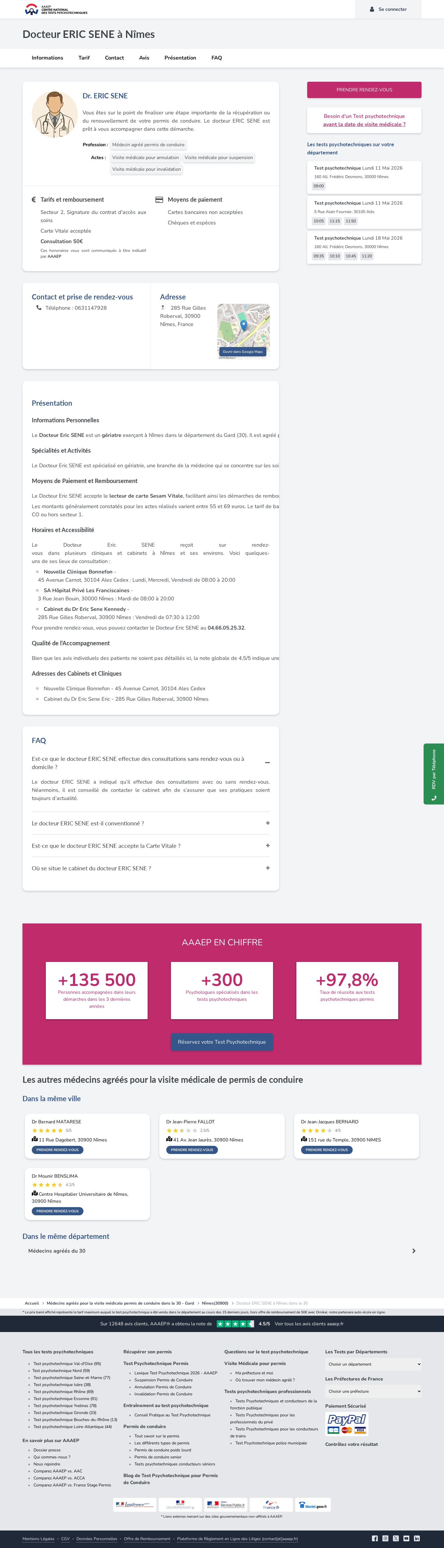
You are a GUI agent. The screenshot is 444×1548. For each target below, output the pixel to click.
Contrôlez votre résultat (351, 1444)
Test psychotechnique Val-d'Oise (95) (67, 1363)
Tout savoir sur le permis (156, 1436)
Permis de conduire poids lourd (162, 1450)
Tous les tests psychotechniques (57, 1352)
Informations (47, 57)
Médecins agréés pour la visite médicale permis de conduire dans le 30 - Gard (120, 1303)
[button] (243, 326)
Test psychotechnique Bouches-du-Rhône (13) (75, 1420)
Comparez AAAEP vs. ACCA (59, 1478)
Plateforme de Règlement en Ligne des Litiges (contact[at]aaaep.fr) (237, 1539)
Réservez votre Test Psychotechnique (222, 1041)
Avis (144, 57)
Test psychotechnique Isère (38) (62, 1384)
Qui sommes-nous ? (52, 1457)
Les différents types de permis (162, 1443)
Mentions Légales (38, 1539)
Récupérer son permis (147, 1352)
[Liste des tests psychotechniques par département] (373, 1364)
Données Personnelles (96, 1539)
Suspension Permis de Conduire (163, 1380)
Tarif (84, 57)
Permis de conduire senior (157, 1457)
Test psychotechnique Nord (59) (61, 1370)
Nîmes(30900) (215, 1303)
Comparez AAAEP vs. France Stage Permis (72, 1485)
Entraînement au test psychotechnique (166, 1405)
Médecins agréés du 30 (56, 1250)
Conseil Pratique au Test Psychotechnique (172, 1415)
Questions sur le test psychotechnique (266, 1352)
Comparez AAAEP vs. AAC (58, 1471)
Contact (114, 57)
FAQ (216, 57)
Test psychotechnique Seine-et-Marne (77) (72, 1377)
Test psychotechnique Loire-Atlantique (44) (73, 1427)
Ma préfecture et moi (254, 1373)
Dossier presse (47, 1450)
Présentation (180, 57)
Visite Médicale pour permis (255, 1363)
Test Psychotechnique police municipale (271, 1443)
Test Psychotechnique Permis (155, 1363)
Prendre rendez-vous (364, 90)
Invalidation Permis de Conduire (163, 1394)
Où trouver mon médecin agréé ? (265, 1380)
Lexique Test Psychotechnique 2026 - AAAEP (175, 1373)
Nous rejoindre (47, 1464)
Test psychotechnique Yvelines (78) (65, 1405)
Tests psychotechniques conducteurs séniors (174, 1464)
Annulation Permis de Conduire (162, 1387)
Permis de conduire (144, 1426)
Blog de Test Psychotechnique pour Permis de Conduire (170, 1479)
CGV (65, 1539)
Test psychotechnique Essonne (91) (65, 1398)
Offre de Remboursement (147, 1539)
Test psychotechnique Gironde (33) (65, 1412)
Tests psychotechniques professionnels (267, 1391)
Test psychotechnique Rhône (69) (64, 1391)
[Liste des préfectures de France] (373, 1391)
